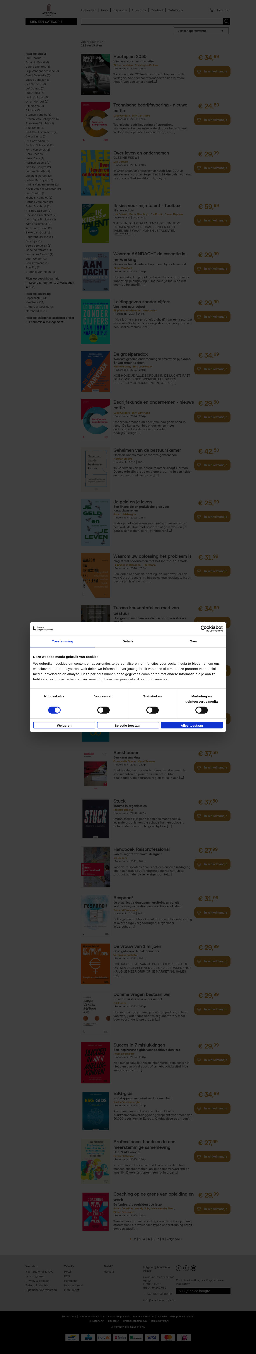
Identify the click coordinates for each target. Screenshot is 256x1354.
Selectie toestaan (128, 725)
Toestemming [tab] (62, 641)
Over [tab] (193, 641)
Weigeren (64, 725)
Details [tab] (128, 641)
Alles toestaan (192, 725)
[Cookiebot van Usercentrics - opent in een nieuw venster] (204, 628)
